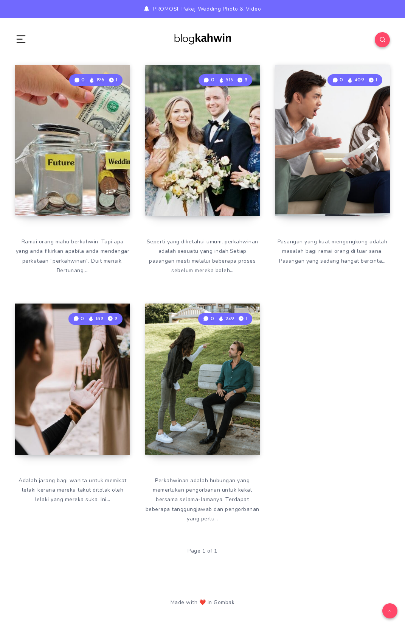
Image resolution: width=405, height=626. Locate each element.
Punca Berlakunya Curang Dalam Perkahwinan (199, 422)
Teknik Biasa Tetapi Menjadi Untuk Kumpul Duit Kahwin (72, 176)
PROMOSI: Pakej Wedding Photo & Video (207, 8)
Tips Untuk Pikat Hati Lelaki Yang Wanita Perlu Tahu (71, 422)
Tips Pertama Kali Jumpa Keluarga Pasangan (199, 183)
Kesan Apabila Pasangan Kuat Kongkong (323, 183)
